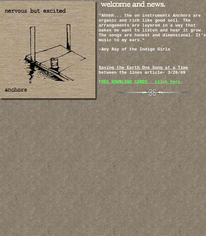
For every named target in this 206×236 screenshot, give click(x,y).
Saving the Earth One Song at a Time (143, 67)
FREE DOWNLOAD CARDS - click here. (141, 81)
